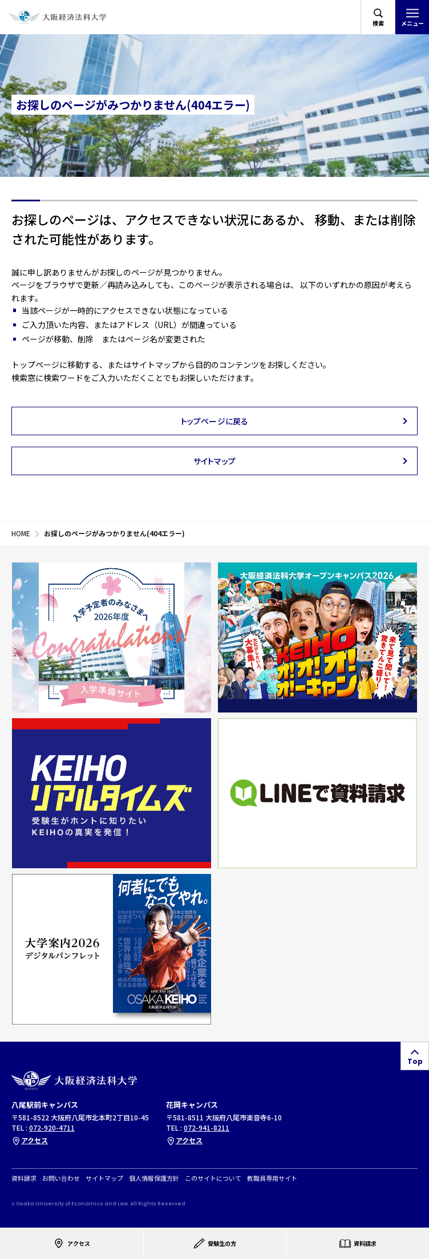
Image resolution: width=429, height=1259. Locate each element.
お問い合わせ (61, 1178)
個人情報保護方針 (154, 1178)
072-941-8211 (206, 1127)
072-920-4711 (52, 1127)
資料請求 (24, 1178)
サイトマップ (104, 1178)
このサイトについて (213, 1178)
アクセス (29, 1140)
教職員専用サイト (272, 1178)
